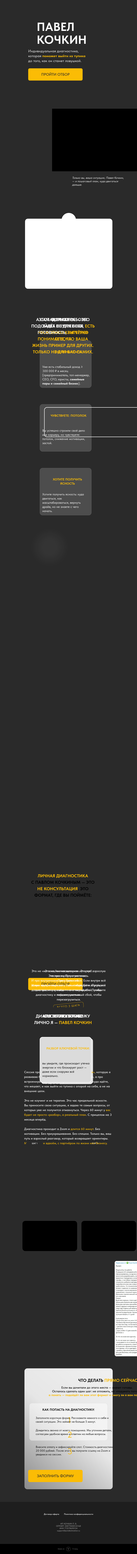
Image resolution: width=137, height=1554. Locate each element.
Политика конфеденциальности (78, 1514)
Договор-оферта (51, 1514)
